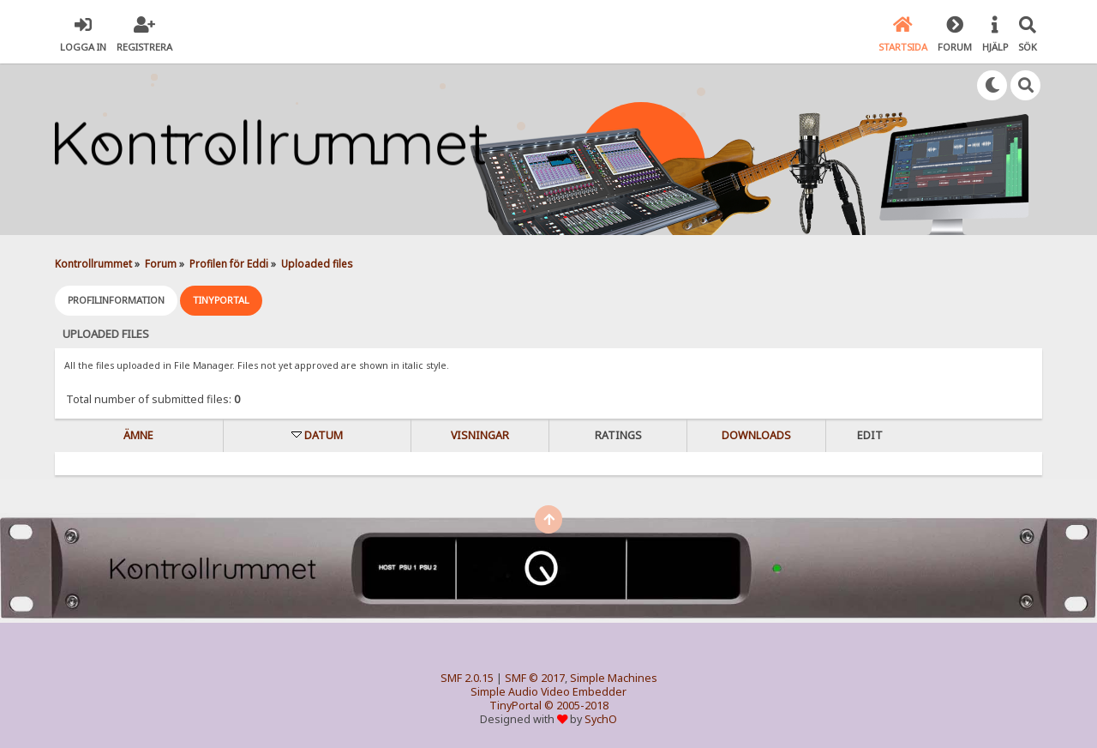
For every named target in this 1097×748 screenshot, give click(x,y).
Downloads (756, 435)
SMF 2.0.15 (467, 678)
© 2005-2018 (576, 705)
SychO (600, 719)
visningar (480, 435)
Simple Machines (613, 678)
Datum (323, 435)
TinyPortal (515, 705)
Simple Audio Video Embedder (548, 692)
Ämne (138, 435)
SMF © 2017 (535, 678)
